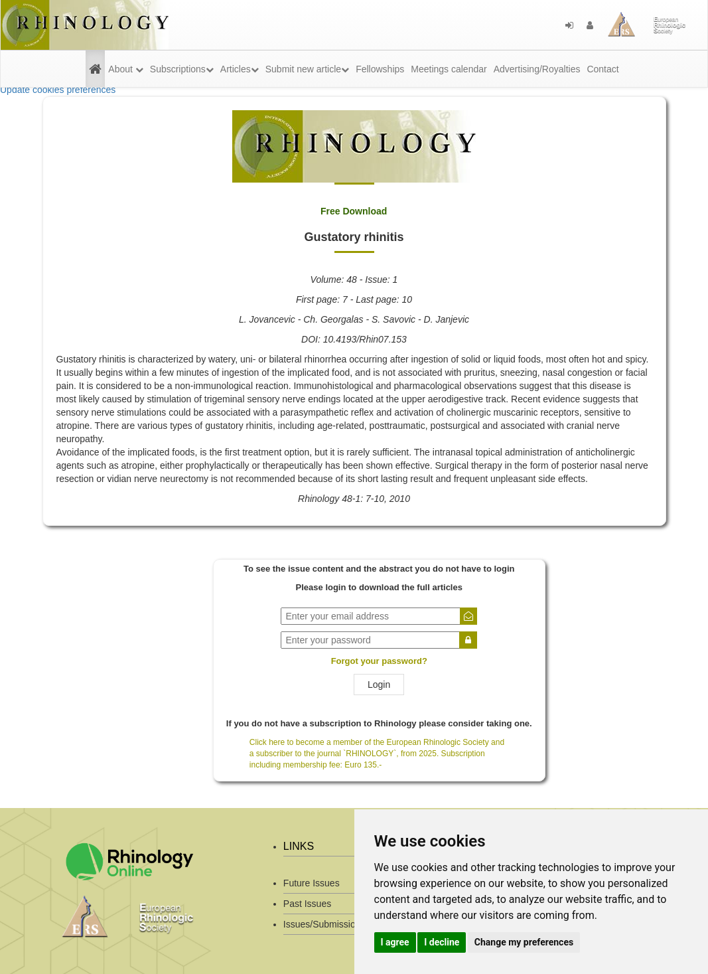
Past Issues (307, 903)
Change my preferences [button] (523, 942)
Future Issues (311, 883)
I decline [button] (441, 942)
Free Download (353, 211)
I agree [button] (395, 942)
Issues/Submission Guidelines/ (346, 924)
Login (379, 684)
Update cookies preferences (57, 89)
